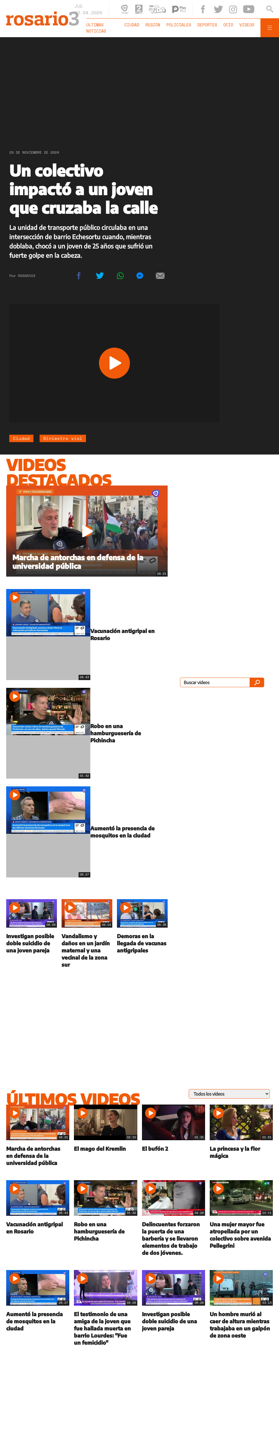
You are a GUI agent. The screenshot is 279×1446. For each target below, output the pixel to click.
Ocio (228, 25)
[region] (139, 88)
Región (152, 25)
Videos (246, 25)
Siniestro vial (62, 438)
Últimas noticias (96, 28)
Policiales (178, 25)
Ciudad (131, 25)
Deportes (207, 25)
